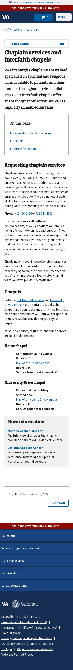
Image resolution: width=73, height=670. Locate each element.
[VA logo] (6, 17)
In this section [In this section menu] (36, 43)
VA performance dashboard (35, 649)
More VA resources (12, 560)
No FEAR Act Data (41, 644)
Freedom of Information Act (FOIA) (24, 622)
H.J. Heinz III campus (30, 300)
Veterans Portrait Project (17, 654)
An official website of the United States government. (39, 2)
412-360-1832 (44, 214)
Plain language (11, 633)
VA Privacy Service (13, 644)
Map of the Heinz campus (32, 363)
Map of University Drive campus (37, 399)
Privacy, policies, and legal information (26, 638)
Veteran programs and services (20, 548)
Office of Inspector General (39, 627)
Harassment (9, 627)
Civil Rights (30, 617)
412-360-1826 (23, 214)
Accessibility (9, 617)
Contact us (8, 536)
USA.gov (6, 649)
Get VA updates (10, 573)
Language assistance (14, 585)
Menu (63, 17)
